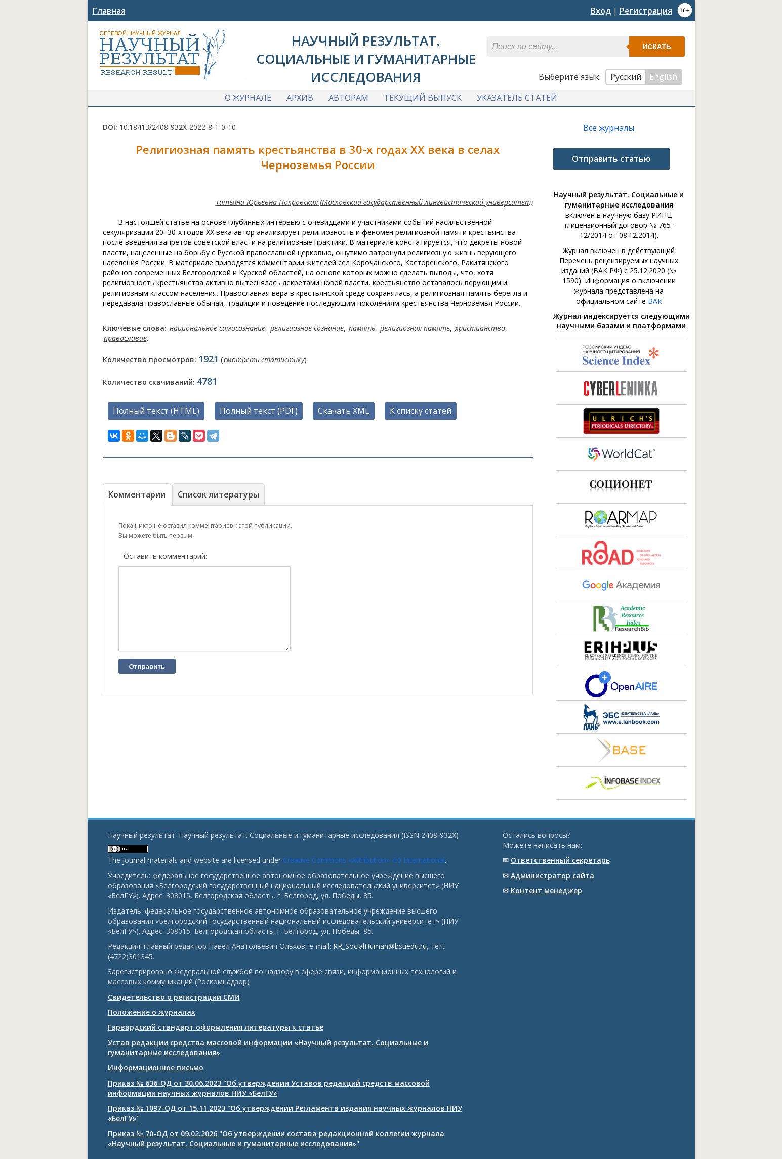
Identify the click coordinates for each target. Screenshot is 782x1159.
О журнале (248, 97)
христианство (480, 328)
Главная (109, 10)
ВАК (655, 301)
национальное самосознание (217, 328)
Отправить (147, 681)
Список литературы (218, 494)
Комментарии (137, 494)
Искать (656, 47)
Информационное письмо (155, 1067)
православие (125, 338)
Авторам (348, 97)
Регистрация (646, 10)
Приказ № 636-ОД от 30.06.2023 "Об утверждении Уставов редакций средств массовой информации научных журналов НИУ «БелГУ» (269, 1088)
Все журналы (608, 127)
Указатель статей (517, 97)
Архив (299, 97)
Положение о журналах (151, 1012)
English (663, 76)
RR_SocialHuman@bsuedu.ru (380, 946)
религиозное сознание (307, 328)
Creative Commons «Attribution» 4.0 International (364, 860)
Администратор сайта (552, 875)
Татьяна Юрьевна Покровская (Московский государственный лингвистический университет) (374, 202)
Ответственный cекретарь (560, 860)
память (362, 328)
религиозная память (415, 328)
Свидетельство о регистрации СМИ (174, 997)
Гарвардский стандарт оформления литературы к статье (215, 1027)
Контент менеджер (546, 890)
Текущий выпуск (423, 97)
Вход (601, 10)
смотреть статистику (264, 359)
